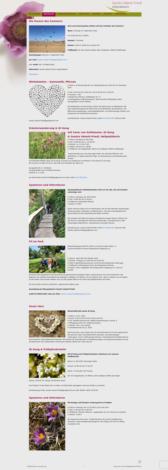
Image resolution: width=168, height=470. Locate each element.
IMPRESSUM (120, 14)
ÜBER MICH (84, 14)
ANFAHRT (108, 14)
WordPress (138, 466)
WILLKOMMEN (34, 14)
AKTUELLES (49, 14)
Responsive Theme (120, 466)
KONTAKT (96, 14)
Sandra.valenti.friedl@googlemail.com (52, 60)
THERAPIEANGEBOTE (66, 14)
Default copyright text (39, 466)
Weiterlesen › (34, 74)
